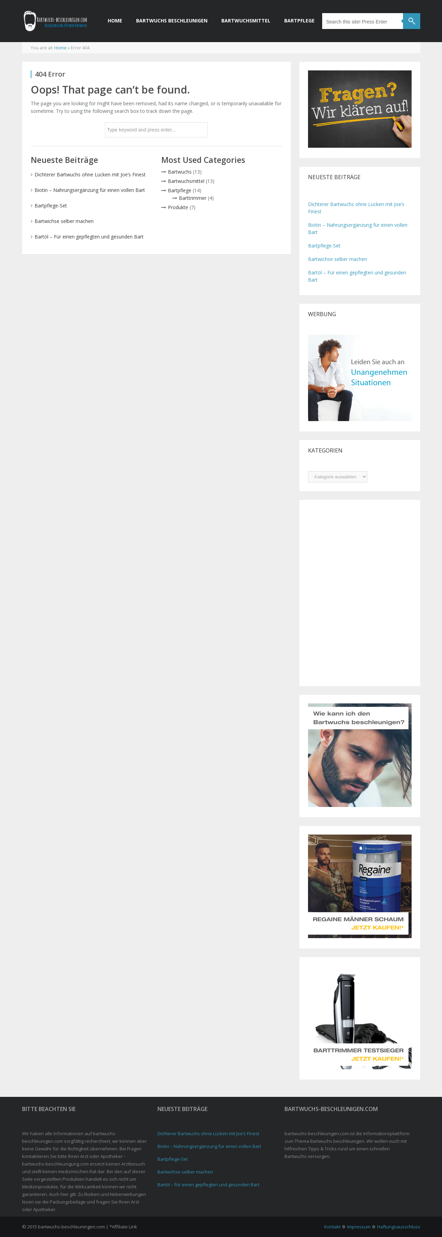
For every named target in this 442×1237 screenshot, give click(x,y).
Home (115, 20)
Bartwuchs (180, 171)
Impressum (359, 1227)
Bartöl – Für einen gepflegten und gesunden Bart (89, 236)
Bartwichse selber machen (64, 221)
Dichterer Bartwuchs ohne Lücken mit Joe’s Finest (90, 174)
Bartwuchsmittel (245, 20)
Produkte (178, 207)
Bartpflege (299, 20)
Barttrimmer (192, 198)
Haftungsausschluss (398, 1227)
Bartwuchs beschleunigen (172, 20)
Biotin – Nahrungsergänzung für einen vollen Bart (90, 190)
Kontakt (332, 1227)
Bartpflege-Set (51, 205)
